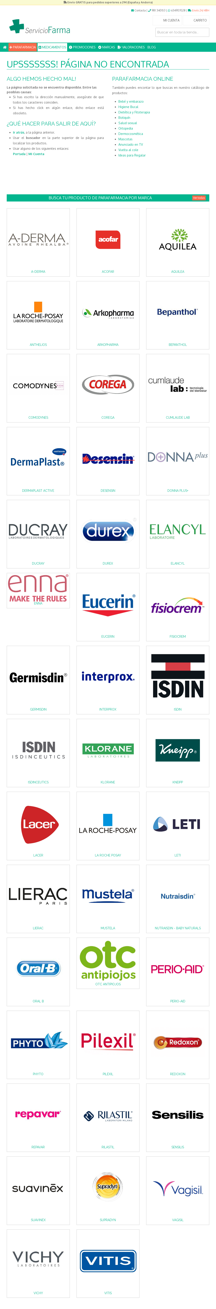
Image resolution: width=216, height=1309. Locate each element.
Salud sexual (127, 123)
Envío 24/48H (198, 10)
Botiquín (124, 117)
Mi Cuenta (36, 154)
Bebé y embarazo (131, 101)
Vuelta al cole (128, 150)
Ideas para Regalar (132, 155)
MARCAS (106, 47)
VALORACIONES (131, 47)
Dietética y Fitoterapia (134, 112)
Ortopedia (125, 128)
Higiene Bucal (128, 107)
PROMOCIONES (82, 47)
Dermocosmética (130, 134)
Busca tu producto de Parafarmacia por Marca (127, 197)
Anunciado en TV (130, 144)
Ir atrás (18, 132)
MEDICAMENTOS (52, 47)
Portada (19, 154)
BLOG (152, 47)
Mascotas (125, 139)
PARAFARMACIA (22, 47)
